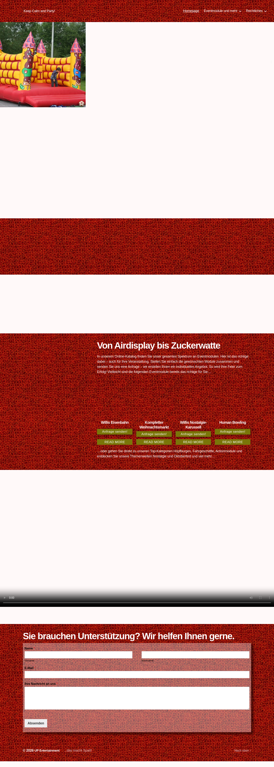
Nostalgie (160, 462)
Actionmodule (226, 457)
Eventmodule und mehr (220, 14)
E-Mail (30, 673)
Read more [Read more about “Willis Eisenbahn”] (114, 448)
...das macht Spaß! (81, 756)
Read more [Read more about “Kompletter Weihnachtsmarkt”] (154, 448)
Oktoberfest (182, 462)
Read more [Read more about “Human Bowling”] (232, 448)
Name (30, 654)
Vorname (29, 666)
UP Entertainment (48, 756)
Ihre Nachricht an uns (41, 689)
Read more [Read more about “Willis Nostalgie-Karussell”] (193, 448)
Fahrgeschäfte (203, 457)
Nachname (148, 666)
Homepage (191, 14)
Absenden (36, 729)
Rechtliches (254, 14)
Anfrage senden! (114, 437)
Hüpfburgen (182, 457)
